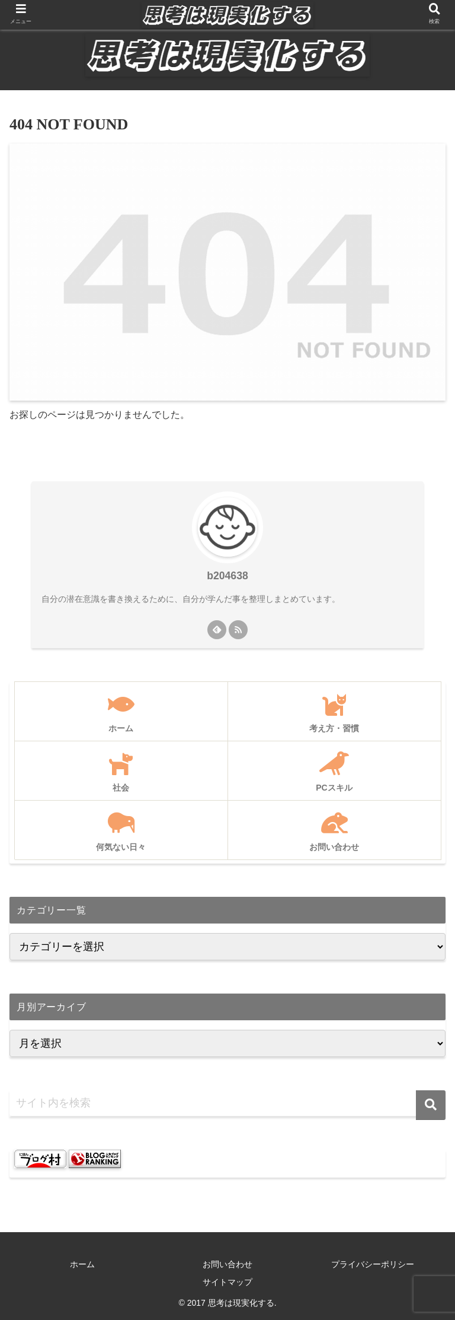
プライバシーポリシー (372, 1264)
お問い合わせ (227, 1264)
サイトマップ (227, 1282)
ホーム (82, 1264)
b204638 (227, 576)
